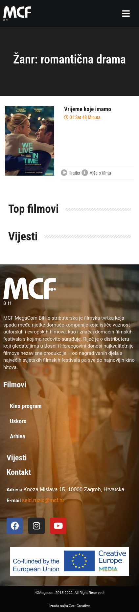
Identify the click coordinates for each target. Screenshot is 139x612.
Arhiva (17, 436)
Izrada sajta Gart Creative (69, 606)
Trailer (71, 173)
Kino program (26, 406)
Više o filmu (96, 173)
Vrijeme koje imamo (87, 109)
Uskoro (18, 421)
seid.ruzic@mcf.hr (43, 500)
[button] (126, 13)
